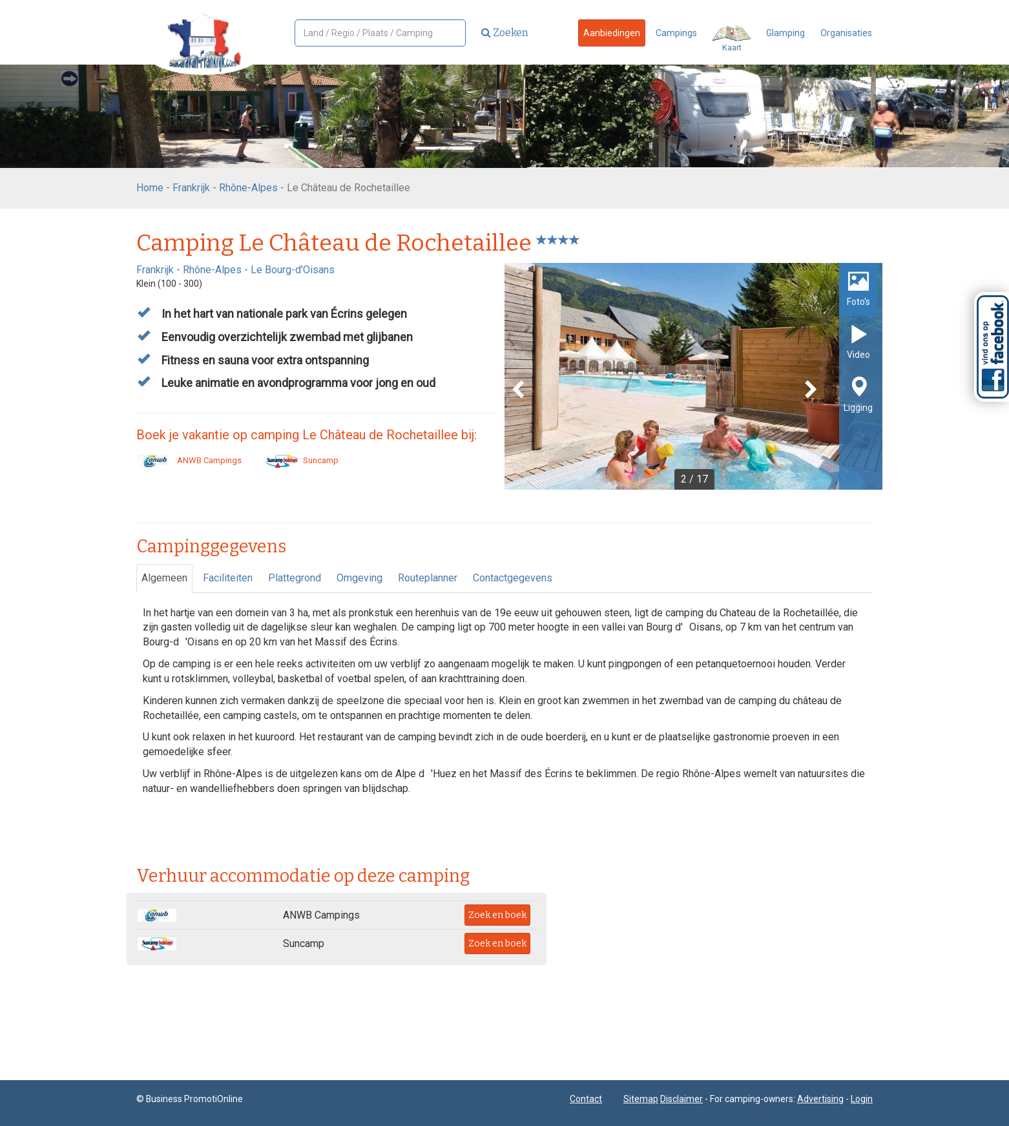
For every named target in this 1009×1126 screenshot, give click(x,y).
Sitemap (640, 1099)
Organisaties (846, 33)
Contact (586, 1099)
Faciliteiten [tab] (228, 578)
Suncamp (300, 460)
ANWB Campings (189, 460)
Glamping (785, 33)
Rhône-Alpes (248, 188)
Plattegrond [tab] (294, 578)
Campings (676, 33)
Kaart (731, 39)
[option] (693, 376)
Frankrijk (191, 188)
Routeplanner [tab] (427, 578)
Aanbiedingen (611, 33)
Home (149, 188)
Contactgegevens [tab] (512, 578)
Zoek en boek (497, 915)
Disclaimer (681, 1099)
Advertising (820, 1099)
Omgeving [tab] (359, 578)
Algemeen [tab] (164, 578)
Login (862, 1099)
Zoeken (504, 32)
